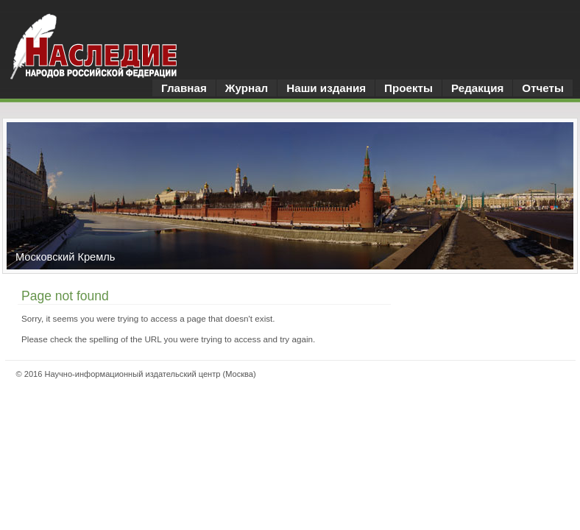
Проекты (408, 88)
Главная (184, 88)
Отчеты (543, 88)
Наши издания (326, 88)
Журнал (246, 88)
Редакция (477, 88)
